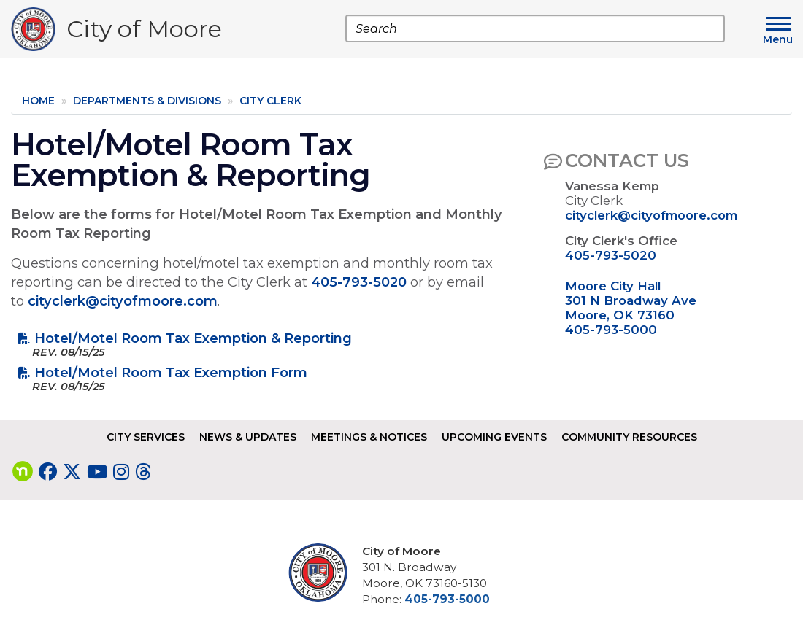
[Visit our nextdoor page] (22, 472)
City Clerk (270, 100)
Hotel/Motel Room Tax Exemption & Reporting (193, 338)
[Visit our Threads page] (143, 472)
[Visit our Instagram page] (121, 472)
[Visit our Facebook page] (48, 472)
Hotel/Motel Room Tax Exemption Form (170, 372)
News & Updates (247, 436)
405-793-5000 (611, 329)
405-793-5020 (359, 281)
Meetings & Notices (369, 436)
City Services (146, 436)
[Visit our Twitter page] (72, 472)
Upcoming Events (494, 436)
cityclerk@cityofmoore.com (123, 300)
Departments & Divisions (147, 100)
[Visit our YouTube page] (97, 472)
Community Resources (629, 436)
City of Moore (144, 32)
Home (38, 100)
